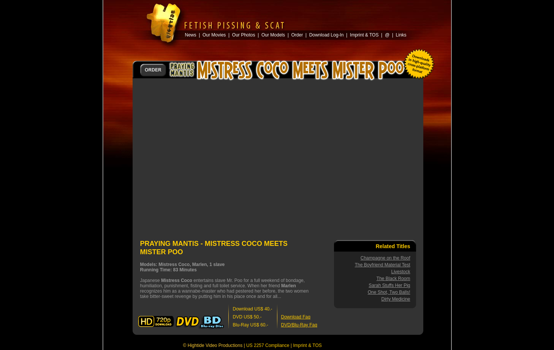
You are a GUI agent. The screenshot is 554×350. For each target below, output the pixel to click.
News (190, 35)
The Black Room (393, 278)
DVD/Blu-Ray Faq (299, 325)
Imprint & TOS (307, 345)
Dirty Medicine (395, 299)
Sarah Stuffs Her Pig (389, 285)
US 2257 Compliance (267, 345)
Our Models (273, 35)
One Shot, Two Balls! (389, 292)
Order (297, 35)
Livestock (400, 271)
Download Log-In (326, 35)
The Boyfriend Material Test (382, 265)
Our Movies (214, 35)
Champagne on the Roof (385, 258)
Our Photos (243, 35)
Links (401, 35)
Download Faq (295, 317)
